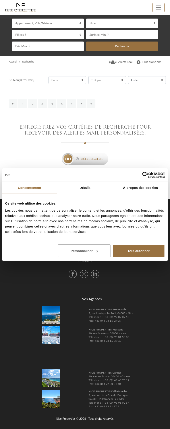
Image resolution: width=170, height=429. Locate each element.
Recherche (122, 46)
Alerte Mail (121, 62)
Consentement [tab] (29, 188)
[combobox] (48, 23)
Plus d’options (149, 62)
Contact (85, 261)
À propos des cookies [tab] (140, 188)
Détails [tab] (85, 188)
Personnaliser (84, 250)
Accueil (13, 61)
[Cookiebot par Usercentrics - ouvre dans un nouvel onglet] (145, 175)
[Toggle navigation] (158, 7)
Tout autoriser (139, 250)
